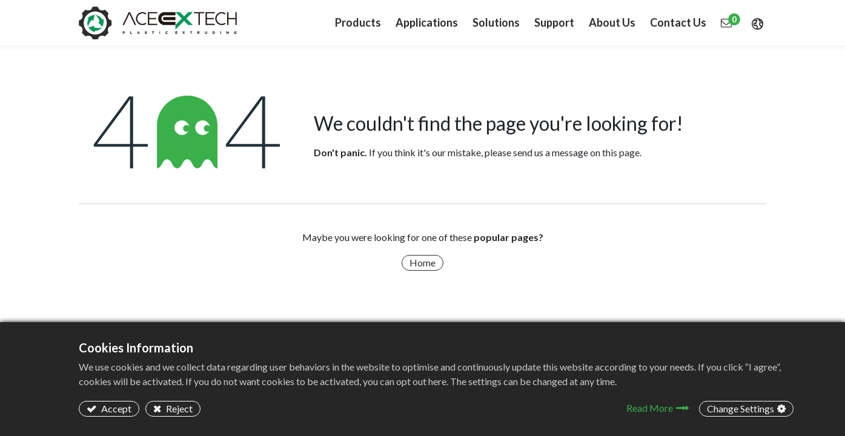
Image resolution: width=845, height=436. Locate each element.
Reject (178, 408)
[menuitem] (426, 22)
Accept (115, 408)
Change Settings (740, 408)
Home (422, 262)
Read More (649, 408)
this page (621, 152)
